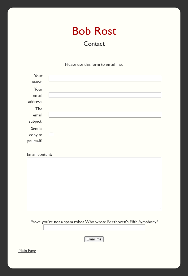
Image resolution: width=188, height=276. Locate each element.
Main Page (27, 250)
